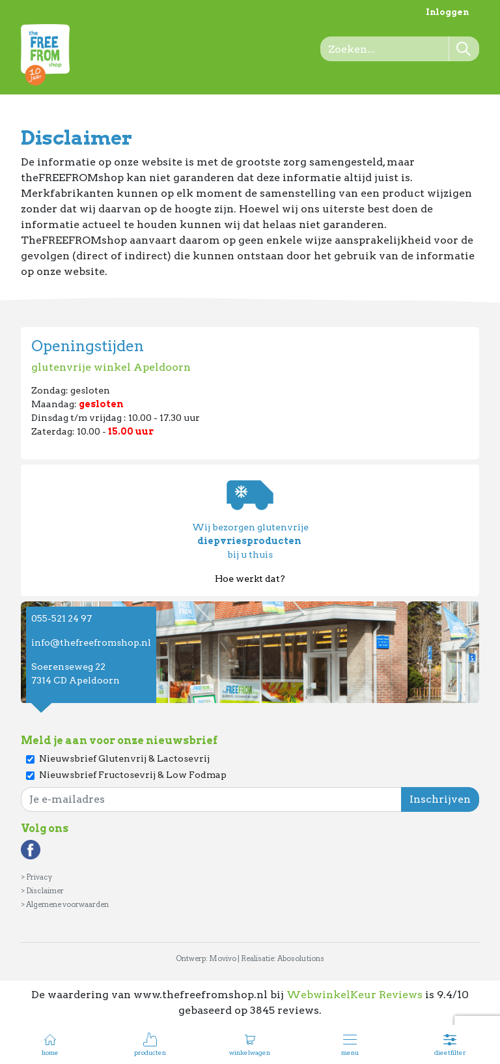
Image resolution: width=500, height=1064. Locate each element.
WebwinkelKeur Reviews (354, 994)
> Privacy (36, 877)
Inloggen (447, 12)
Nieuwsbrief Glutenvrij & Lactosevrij (124, 758)
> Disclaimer (42, 890)
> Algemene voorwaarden (65, 904)
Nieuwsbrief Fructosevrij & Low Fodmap (133, 774)
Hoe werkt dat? (250, 578)
